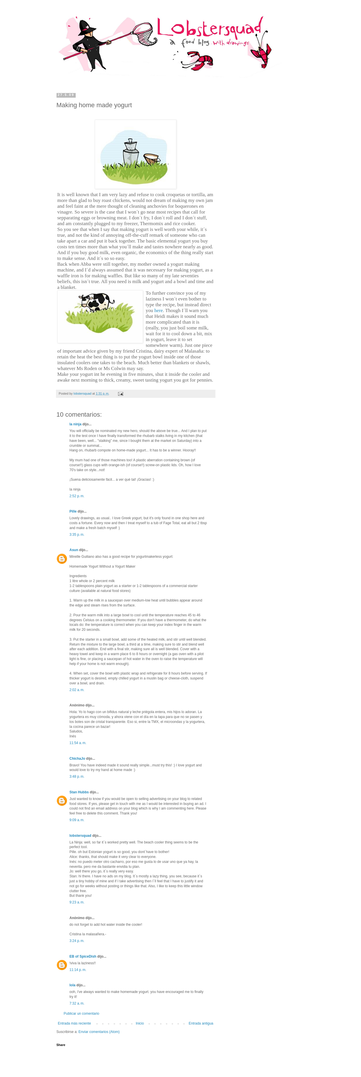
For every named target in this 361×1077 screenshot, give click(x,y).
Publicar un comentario (81, 1014)
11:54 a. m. (78, 743)
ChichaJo (77, 759)
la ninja (75, 424)
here (158, 310)
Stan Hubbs (79, 792)
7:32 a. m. (77, 1003)
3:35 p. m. (77, 535)
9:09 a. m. (77, 820)
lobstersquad (80, 836)
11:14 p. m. (78, 970)
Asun (74, 550)
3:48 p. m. (77, 777)
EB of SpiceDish (83, 956)
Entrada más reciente (74, 1023)
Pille (73, 511)
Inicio (140, 1023)
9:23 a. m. (77, 902)
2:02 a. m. (77, 690)
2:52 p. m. (77, 496)
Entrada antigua (201, 1023)
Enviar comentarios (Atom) (99, 1032)
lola (73, 985)
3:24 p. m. (77, 941)
